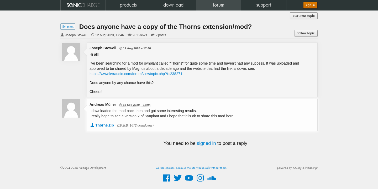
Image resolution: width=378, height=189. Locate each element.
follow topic (306, 33)
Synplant (68, 26)
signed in (206, 143)
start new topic (304, 16)
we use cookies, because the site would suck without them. (191, 168)
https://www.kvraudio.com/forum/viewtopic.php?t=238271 (136, 74)
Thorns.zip (104, 125)
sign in (310, 5)
